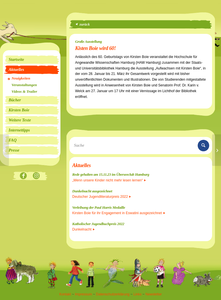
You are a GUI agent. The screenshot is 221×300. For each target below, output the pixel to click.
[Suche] (140, 145)
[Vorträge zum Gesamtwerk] (4, 150)
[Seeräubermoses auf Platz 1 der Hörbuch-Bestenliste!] (216, 150)
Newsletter (153, 294)
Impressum (83, 294)
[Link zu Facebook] (23, 176)
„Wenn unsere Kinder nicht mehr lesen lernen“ (109, 180)
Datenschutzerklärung (112, 294)
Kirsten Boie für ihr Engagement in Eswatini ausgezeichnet (118, 213)
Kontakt (65, 294)
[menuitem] (31, 59)
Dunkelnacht (83, 229)
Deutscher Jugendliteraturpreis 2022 (101, 197)
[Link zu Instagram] (36, 176)
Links (138, 294)
